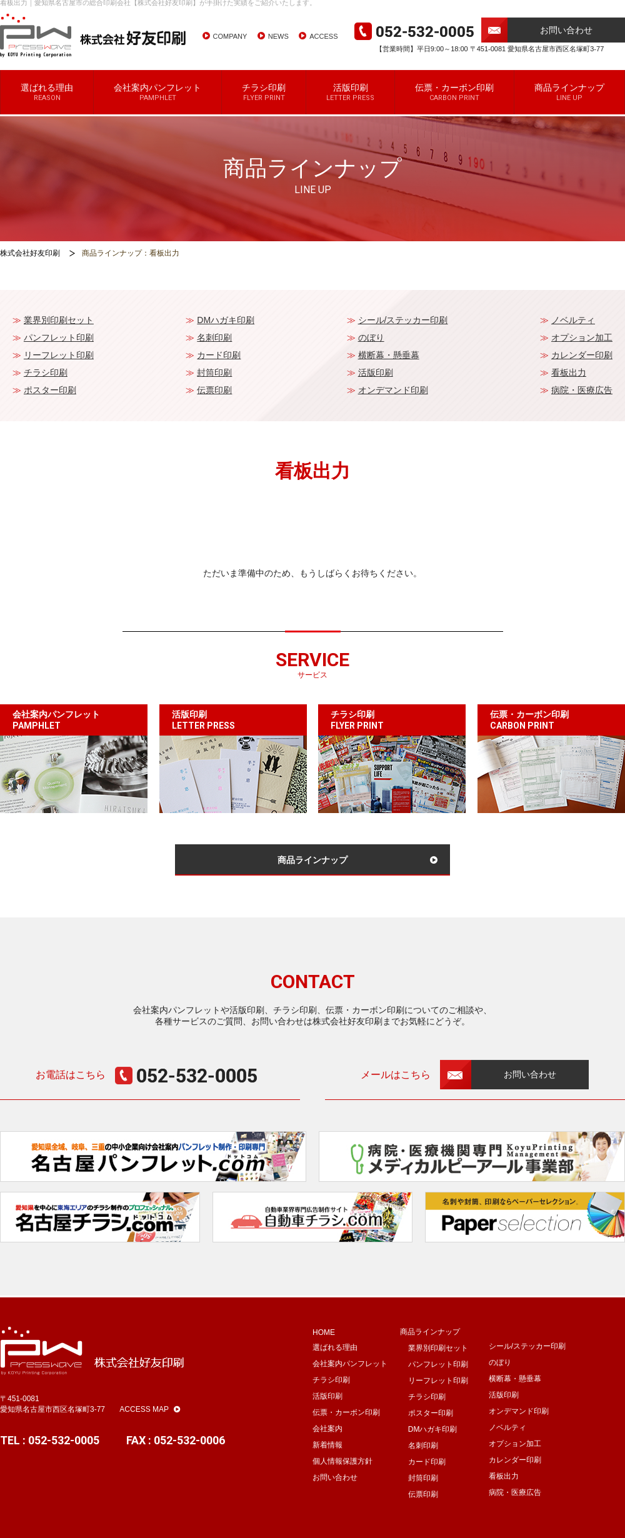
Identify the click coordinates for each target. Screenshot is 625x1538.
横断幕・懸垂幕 (388, 355)
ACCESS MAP (149, 1420)
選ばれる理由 (47, 103)
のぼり (371, 337)
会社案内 (327, 1440)
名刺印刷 (214, 337)
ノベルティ (573, 320)
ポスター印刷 (50, 390)
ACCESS (323, 47)
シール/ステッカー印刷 (403, 320)
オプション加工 (581, 337)
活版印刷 (350, 103)
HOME (323, 1343)
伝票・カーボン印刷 (454, 103)
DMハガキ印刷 (225, 320)
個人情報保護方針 (342, 1472)
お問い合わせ (566, 41)
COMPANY (230, 47)
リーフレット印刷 (59, 355)
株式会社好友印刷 (30, 253)
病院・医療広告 (581, 390)
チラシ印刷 (264, 103)
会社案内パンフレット (157, 103)
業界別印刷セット (59, 320)
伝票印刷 (214, 390)
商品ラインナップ (569, 103)
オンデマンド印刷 (393, 390)
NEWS (278, 47)
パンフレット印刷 (59, 337)
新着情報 (327, 1456)
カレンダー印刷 (581, 355)
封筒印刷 (214, 372)
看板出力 (568, 372)
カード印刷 (219, 355)
